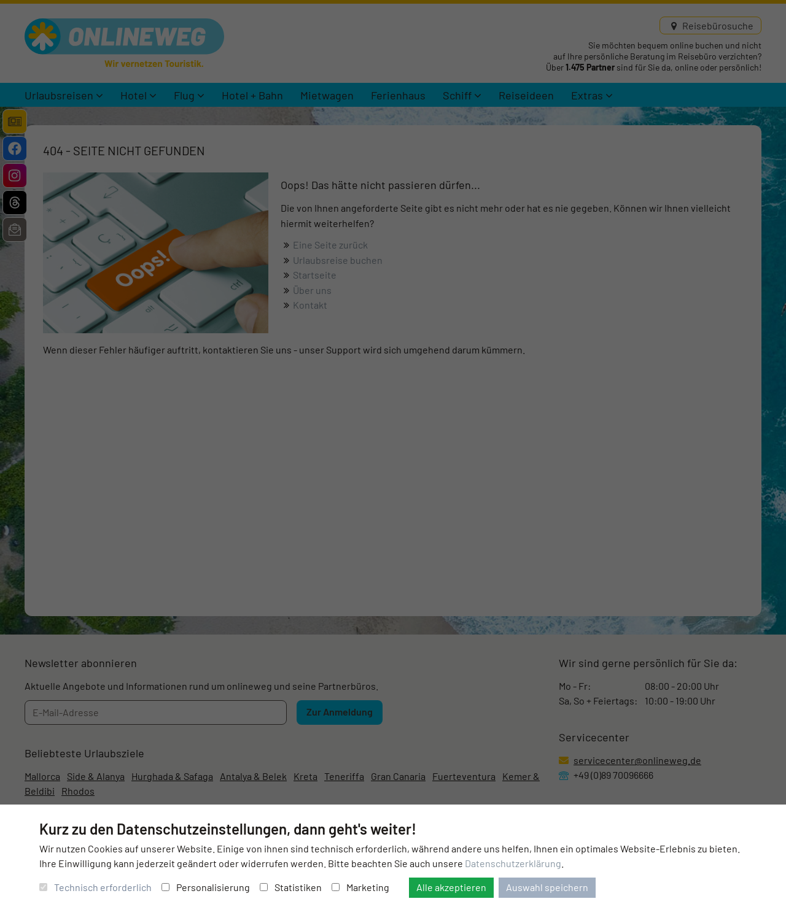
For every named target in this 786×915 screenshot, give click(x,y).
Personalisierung (205, 887)
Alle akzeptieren (451, 887)
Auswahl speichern (547, 887)
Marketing (360, 887)
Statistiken (291, 887)
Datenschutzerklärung (513, 863)
